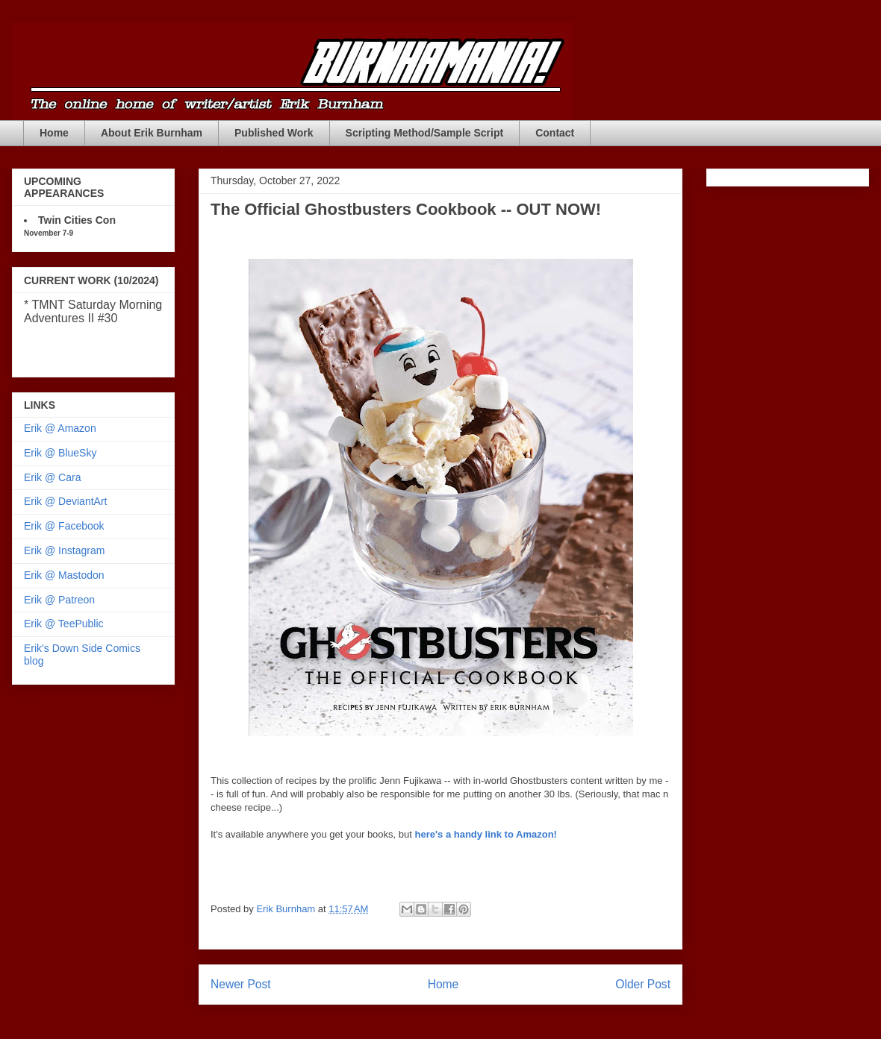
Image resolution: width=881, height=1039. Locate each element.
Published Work (274, 133)
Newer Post (241, 984)
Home (54, 133)
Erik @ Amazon (60, 428)
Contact (554, 133)
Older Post (642, 984)
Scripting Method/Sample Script (425, 133)
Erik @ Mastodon (64, 575)
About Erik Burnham (151, 133)
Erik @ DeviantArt (65, 501)
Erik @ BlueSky (60, 453)
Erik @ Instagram (64, 550)
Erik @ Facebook (64, 526)
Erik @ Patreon (59, 600)
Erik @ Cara (52, 477)
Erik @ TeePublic (64, 624)
